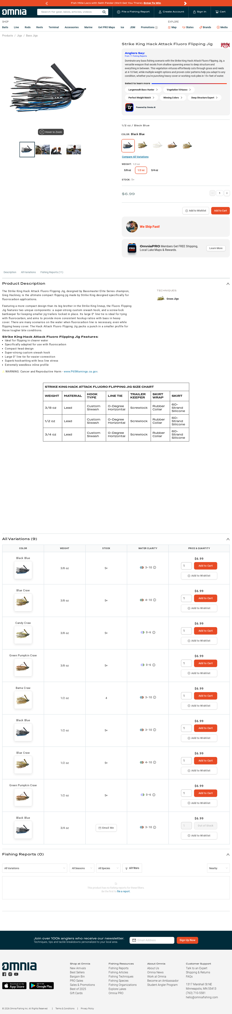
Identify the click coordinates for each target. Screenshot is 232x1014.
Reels (39, 27)
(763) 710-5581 (196, 993)
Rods (28, 27)
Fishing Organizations (123, 985)
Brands (205, 27)
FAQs (189, 976)
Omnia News (155, 972)
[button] (116, 283)
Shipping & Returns (198, 972)
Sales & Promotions (82, 985)
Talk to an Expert (196, 968)
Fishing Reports (118, 968)
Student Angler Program (162, 985)
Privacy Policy (87, 1008)
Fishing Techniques (121, 976)
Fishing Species (118, 980)
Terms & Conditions (64, 1008)
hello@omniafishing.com (202, 997)
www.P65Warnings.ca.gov (80, 371)
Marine (88, 27)
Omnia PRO (116, 993)
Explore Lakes (117, 989)
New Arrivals (78, 968)
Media (222, 27)
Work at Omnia (156, 976)
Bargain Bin (77, 976)
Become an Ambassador (163, 980)
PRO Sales (76, 980)
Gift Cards (76, 993)
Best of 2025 (78, 989)
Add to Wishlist (195, 210)
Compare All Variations (135, 156)
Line (16, 27)
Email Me (106, 827)
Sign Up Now (193, 940)
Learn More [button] (216, 248)
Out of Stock (205, 825)
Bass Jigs (32, 35)
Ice (122, 27)
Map (172, 27)
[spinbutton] (186, 565)
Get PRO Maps (106, 27)
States (188, 27)
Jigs (19, 35)
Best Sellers (77, 972)
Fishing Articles (118, 972)
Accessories (72, 27)
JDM (132, 27)
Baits (5, 27)
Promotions (149, 28)
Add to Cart (220, 210)
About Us (153, 968)
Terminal (54, 27)
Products (7, 35)
